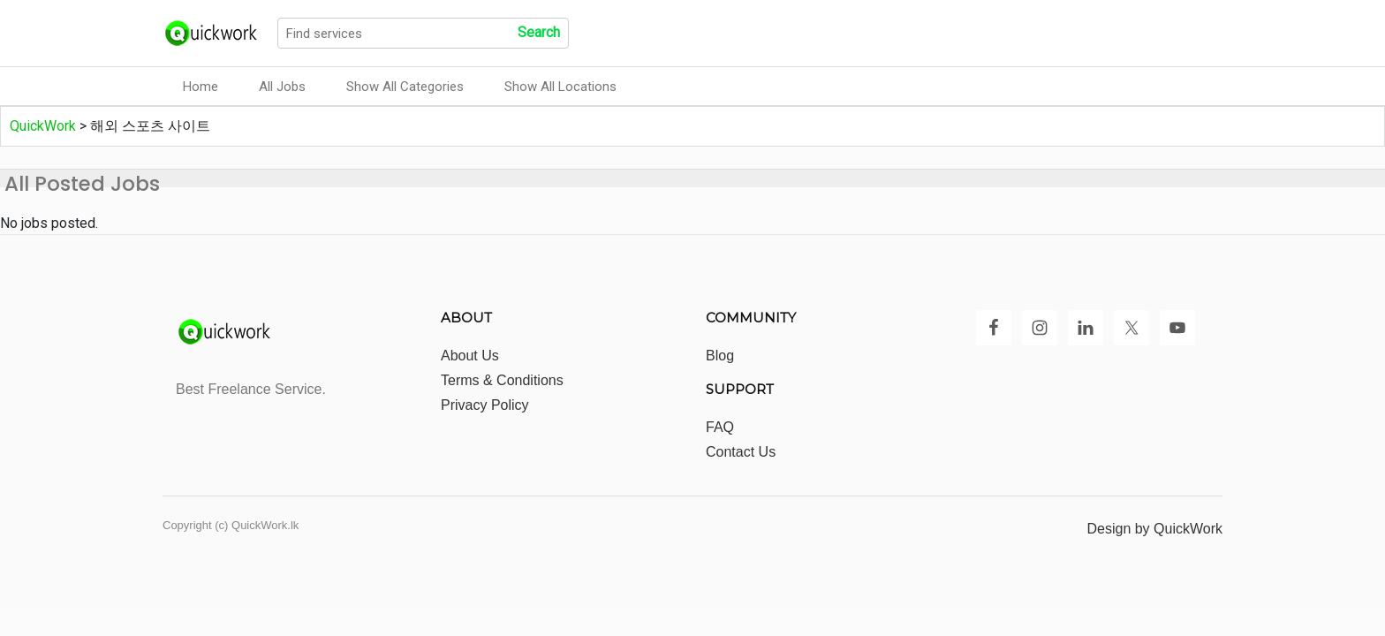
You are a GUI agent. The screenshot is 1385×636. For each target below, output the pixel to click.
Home (200, 87)
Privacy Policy (485, 405)
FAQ (720, 427)
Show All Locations (560, 87)
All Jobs (282, 87)
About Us (470, 355)
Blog (720, 355)
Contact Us (741, 451)
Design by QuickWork (1154, 528)
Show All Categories (405, 87)
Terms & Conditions (502, 380)
